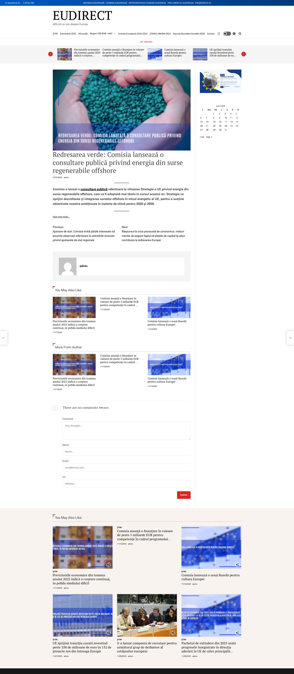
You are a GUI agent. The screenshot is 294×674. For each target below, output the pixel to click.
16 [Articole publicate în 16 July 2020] (220, 122)
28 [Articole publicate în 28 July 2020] (207, 130)
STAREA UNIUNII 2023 (160, 33)
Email (65, 461)
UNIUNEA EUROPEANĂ (93, 3)
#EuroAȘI (83, 33)
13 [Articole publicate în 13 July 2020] (201, 122)
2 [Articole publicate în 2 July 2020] (219, 113)
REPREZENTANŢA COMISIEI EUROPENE (147, 3)
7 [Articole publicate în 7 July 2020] (206, 118)
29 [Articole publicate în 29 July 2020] (214, 130)
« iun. (202, 137)
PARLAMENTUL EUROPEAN (181, 3)
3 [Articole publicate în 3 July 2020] (225, 113)
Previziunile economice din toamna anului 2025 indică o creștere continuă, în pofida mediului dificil (87, 55)
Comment (67, 418)
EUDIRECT (82, 15)
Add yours (104, 407)
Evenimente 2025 (68, 33)
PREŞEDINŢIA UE (203, 3)
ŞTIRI (55, 33)
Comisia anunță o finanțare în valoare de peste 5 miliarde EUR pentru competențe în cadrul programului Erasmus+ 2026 (123, 54)
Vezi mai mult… (61, 216)
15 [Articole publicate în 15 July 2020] (214, 122)
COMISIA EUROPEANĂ (116, 3)
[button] (50, 54)
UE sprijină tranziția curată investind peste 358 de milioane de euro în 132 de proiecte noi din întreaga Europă (223, 55)
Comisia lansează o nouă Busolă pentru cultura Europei (175, 52)
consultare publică (94, 189)
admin (66, 177)
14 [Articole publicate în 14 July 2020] (207, 122)
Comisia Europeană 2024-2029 (132, 33)
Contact (210, 33)
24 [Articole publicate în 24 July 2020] (226, 126)
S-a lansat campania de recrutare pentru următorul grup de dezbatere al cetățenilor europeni (147, 647)
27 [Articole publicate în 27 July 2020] (201, 130)
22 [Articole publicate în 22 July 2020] (214, 126)
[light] (229, 34)
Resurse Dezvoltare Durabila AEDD (189, 33)
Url (63, 477)
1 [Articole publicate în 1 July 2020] (213, 113)
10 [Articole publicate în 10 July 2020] (226, 118)
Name (65, 444)
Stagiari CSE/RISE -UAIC (103, 33)
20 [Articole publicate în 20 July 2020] (201, 126)
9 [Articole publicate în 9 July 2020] (219, 118)
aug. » (209, 137)
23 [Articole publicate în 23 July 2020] (220, 126)
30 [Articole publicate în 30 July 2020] (220, 130)
